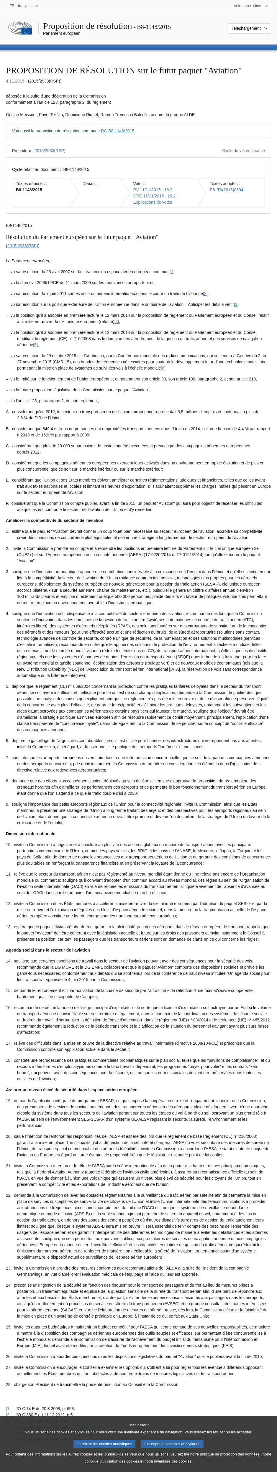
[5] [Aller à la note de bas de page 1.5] (35, 344)
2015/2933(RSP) (50, 150)
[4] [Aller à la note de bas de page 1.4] (116, 321)
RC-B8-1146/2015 (117, 130)
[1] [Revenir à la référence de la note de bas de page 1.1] (8, 1408)
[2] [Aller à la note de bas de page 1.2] (205, 293)
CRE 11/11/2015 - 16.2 (154, 196)
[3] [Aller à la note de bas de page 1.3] (236, 304)
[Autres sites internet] (251, 6)
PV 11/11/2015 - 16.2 (152, 189)
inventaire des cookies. (173, 1468)
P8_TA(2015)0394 (226, 189)
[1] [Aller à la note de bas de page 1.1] (170, 271)
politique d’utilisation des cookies (111, 1468)
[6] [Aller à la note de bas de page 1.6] (163, 368)
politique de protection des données (230, 1460)
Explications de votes (152, 202)
